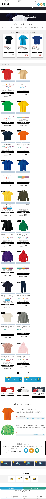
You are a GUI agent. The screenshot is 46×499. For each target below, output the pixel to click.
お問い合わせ (11, 398)
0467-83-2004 (13, 361)
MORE (16, 407)
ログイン (38, 0)
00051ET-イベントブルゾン (38, 345)
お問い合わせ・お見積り (22, 471)
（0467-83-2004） (26, 484)
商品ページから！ (14, 394)
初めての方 (33, 398)
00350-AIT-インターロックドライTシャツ (35, 328)
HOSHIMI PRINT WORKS (5, 4)
